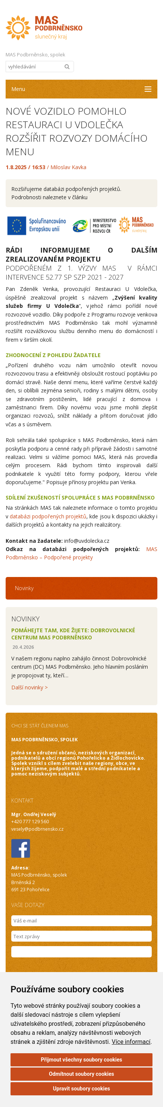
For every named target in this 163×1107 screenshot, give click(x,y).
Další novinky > (29, 687)
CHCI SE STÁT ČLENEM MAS (39, 725)
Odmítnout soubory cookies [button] (81, 1074)
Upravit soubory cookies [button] (81, 1089)
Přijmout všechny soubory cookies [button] (81, 1060)
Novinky (24, 588)
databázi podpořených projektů (48, 516)
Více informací (131, 1041)
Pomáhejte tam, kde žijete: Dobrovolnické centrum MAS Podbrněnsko (73, 634)
